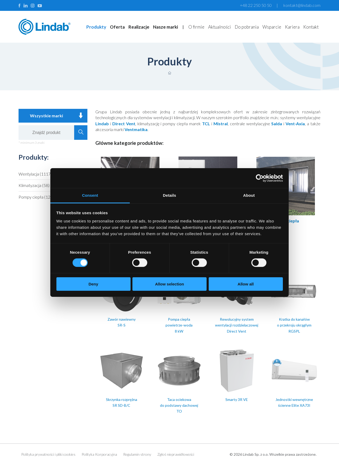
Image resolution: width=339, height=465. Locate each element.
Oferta (117, 27)
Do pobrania (247, 27)
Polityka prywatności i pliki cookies (48, 454)
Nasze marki (165, 27)
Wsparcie (271, 27)
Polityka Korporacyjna (99, 454)
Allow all (246, 284)
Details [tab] (169, 195)
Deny (93, 284)
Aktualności (219, 27)
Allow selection (169, 284)
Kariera (292, 27)
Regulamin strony (137, 454)
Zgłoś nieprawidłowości (175, 454)
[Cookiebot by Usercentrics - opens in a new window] (260, 178)
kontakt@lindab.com (301, 5)
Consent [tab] (90, 195)
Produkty (96, 27)
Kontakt (311, 27)
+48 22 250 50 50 (256, 5)
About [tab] (249, 195)
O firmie (196, 27)
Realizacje (138, 27)
